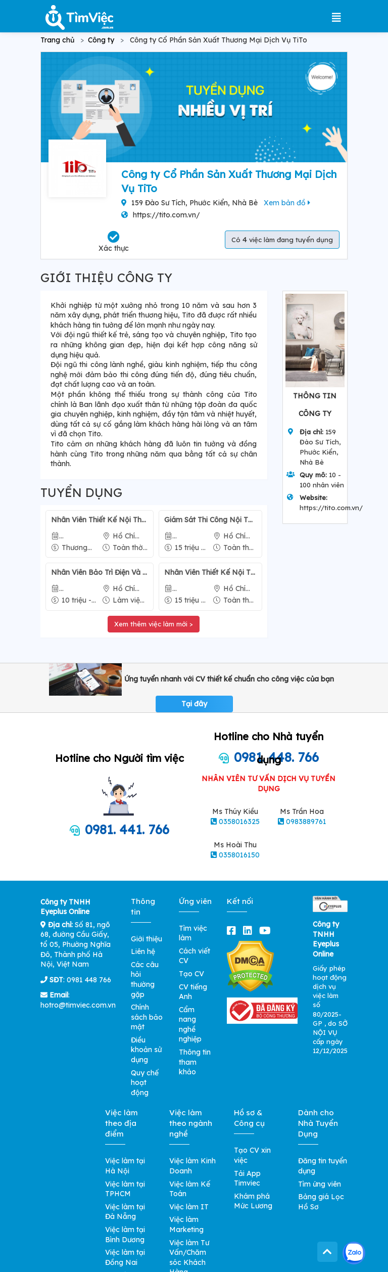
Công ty (101, 39)
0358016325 (239, 821)
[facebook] (233, 930)
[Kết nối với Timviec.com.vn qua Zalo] (354, 1253)
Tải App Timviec (247, 1178)
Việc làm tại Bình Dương (125, 1234)
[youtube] (267, 930)
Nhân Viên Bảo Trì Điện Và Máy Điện (99, 572)
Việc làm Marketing (186, 1224)
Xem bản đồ (287, 202)
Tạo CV (191, 973)
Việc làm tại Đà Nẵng (125, 1211)
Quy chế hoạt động (145, 1082)
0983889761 (306, 821)
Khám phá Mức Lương (253, 1201)
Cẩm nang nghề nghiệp (190, 1024)
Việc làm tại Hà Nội (125, 1165)
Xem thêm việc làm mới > (153, 624)
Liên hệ (143, 951)
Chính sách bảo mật (147, 1017)
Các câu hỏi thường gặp (145, 979)
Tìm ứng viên (319, 1184)
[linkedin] (249, 930)
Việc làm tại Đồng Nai (125, 1257)
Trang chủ (57, 39)
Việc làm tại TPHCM (125, 1189)
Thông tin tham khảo (195, 1062)
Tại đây (194, 703)
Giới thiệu (146, 938)
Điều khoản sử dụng (146, 1049)
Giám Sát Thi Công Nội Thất (210, 519)
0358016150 (239, 854)
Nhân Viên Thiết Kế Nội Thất (99, 519)
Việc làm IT (189, 1206)
